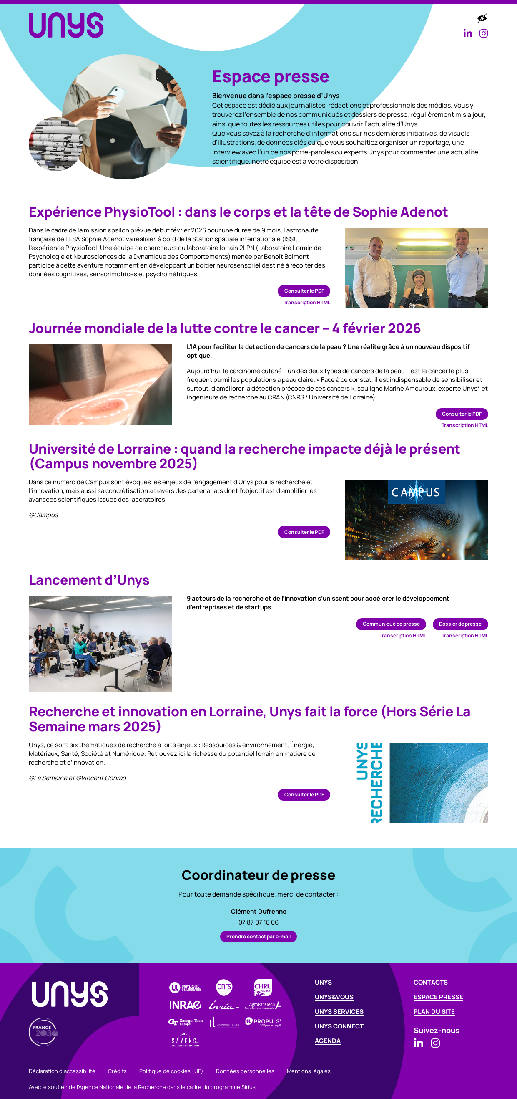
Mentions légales (309, 1071)
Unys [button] (207, 18)
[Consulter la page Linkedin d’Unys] (467, 33)
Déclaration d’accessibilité (62, 1071)
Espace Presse (438, 997)
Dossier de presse (460, 623)
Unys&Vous (251, 18)
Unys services (339, 1011)
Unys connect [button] (379, 18)
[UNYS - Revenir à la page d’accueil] (66, 25)
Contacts (431, 982)
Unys (323, 982)
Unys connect (339, 1026)
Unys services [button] (312, 18)
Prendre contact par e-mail (258, 936)
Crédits (117, 1071)
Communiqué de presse (391, 623)
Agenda (434, 18)
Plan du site (434, 1011)
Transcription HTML (307, 302)
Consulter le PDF (304, 290)
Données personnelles (245, 1071)
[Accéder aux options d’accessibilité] (482, 18)
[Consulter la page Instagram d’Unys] (483, 33)
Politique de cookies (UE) (171, 1071)
